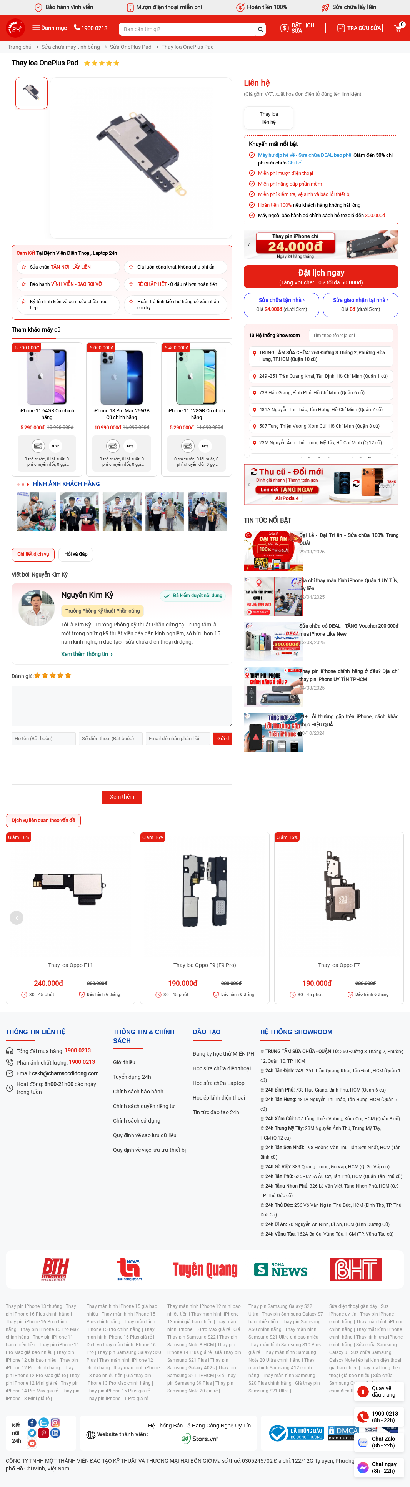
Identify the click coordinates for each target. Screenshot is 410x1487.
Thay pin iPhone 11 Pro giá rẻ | (118, 1398)
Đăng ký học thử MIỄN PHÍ (224, 1054)
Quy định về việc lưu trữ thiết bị (149, 1150)
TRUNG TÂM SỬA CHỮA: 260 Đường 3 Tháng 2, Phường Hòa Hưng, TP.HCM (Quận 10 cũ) (322, 356)
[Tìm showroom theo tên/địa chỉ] (351, 335)
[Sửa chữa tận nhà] (281, 305)
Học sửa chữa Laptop (219, 1083)
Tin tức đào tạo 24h (216, 1112)
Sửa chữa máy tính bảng (71, 47)
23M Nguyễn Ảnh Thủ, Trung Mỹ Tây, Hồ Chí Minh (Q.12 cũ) (320, 442)
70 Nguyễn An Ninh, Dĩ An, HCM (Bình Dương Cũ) (327, 1224)
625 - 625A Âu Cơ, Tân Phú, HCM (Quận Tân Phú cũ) (333, 1176)
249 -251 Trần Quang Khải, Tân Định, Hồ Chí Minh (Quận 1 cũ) (323, 376)
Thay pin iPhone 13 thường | (36, 1306)
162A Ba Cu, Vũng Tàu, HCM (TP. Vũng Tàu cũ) (329, 1234)
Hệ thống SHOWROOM (296, 1032)
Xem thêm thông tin (84, 654)
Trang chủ (20, 47)
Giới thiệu (124, 1062)
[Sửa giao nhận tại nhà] (360, 305)
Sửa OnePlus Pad (131, 47)
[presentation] (70, 766)
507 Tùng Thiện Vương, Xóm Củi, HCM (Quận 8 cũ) (332, 1118)
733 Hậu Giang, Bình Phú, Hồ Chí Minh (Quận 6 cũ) (312, 392)
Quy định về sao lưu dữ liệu (145, 1135)
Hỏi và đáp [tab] (75, 554)
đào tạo (206, 1032)
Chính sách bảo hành (138, 1091)
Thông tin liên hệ (35, 1032)
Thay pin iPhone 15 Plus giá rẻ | (119, 1391)
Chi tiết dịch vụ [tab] (33, 554)
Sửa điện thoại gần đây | (355, 1306)
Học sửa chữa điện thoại (222, 1068)
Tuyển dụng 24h (132, 1077)
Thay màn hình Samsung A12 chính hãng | (281, 1367)
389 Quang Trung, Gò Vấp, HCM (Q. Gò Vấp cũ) (327, 1167)
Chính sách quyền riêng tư (144, 1106)
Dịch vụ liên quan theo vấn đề (43, 820)
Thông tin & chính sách (143, 1036)
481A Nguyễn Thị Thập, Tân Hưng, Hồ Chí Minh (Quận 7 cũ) (321, 409)
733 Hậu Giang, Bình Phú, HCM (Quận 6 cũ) (325, 1090)
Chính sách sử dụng (136, 1121)
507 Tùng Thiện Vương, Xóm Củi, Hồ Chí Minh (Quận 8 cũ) (319, 426)
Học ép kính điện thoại (219, 1098)
